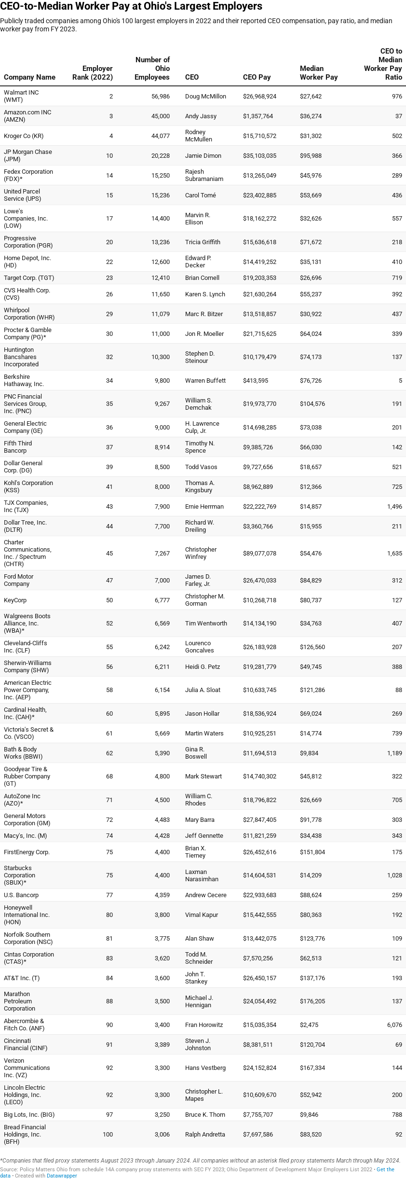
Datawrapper (62, 1176)
